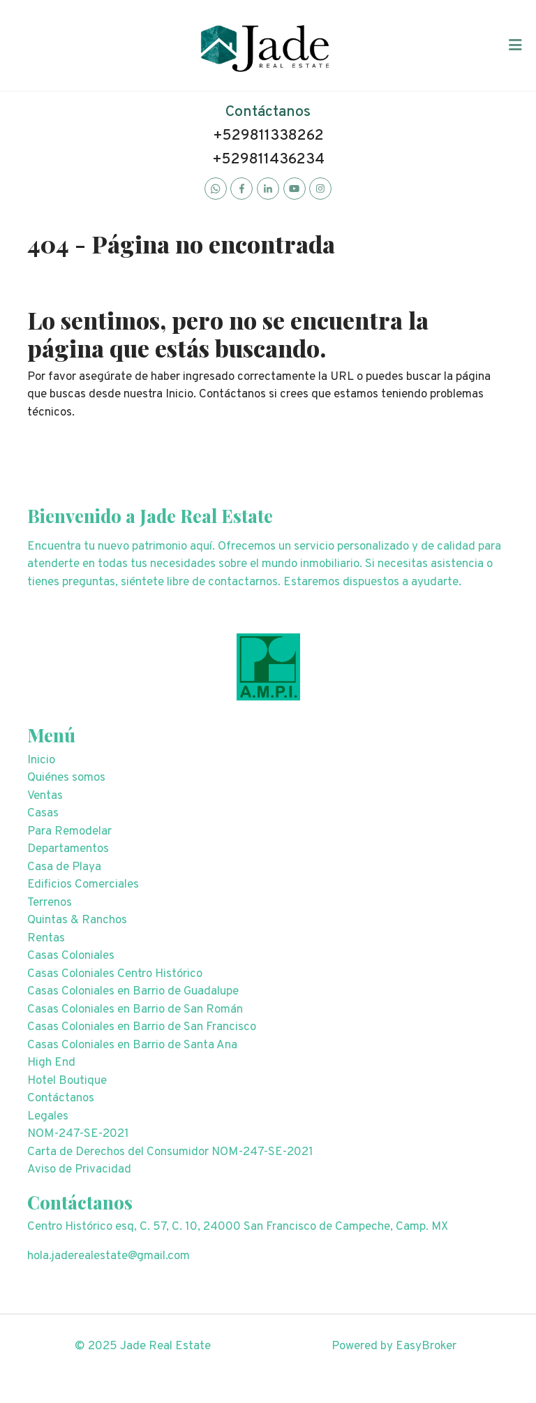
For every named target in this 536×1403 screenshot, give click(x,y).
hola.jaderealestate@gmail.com (108, 1256)
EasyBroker (426, 1346)
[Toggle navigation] (515, 45)
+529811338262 (268, 135)
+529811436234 (268, 159)
